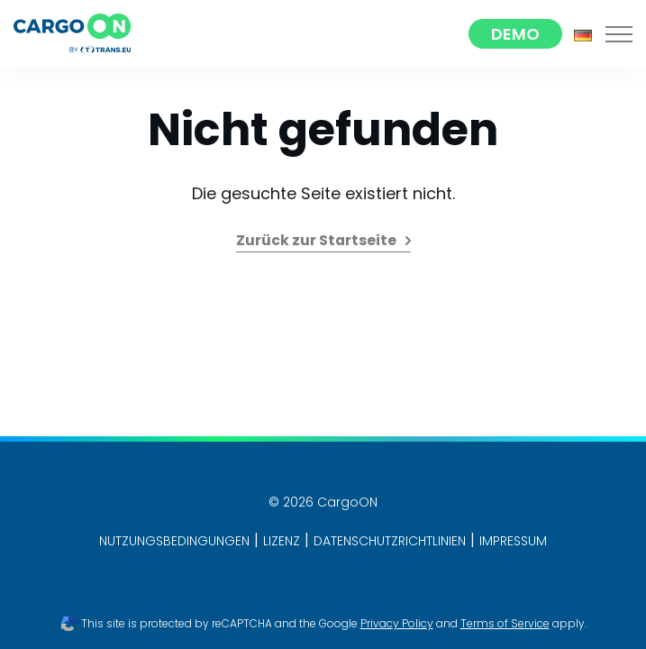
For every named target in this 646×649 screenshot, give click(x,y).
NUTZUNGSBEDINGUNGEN (174, 541)
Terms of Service (505, 623)
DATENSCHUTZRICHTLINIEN (390, 541)
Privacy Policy (396, 623)
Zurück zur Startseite (316, 240)
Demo (515, 34)
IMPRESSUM (513, 541)
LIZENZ (281, 541)
